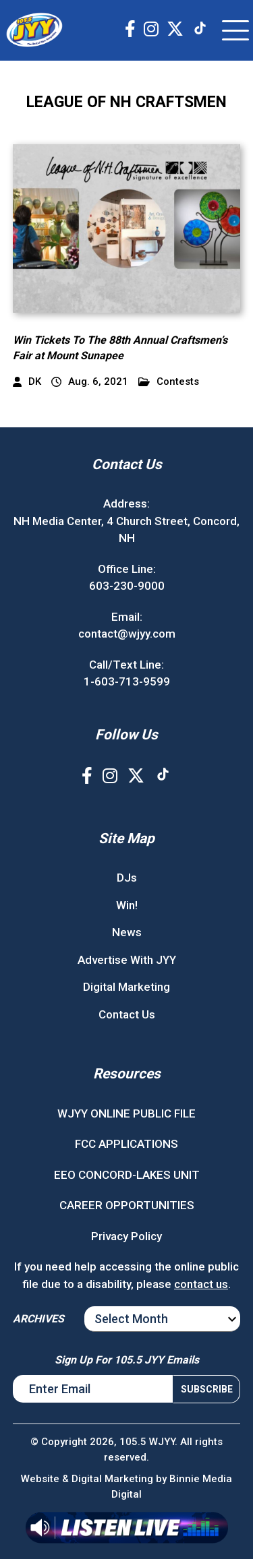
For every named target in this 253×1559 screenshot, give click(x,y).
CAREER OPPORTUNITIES (126, 1205)
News (127, 932)
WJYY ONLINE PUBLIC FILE (126, 1113)
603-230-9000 (127, 585)
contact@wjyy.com (126, 633)
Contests (168, 382)
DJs (127, 877)
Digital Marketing (126, 987)
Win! (127, 905)
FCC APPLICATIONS (126, 1144)
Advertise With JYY (127, 960)
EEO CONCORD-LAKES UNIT (127, 1175)
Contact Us (127, 1014)
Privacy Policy (126, 1236)
